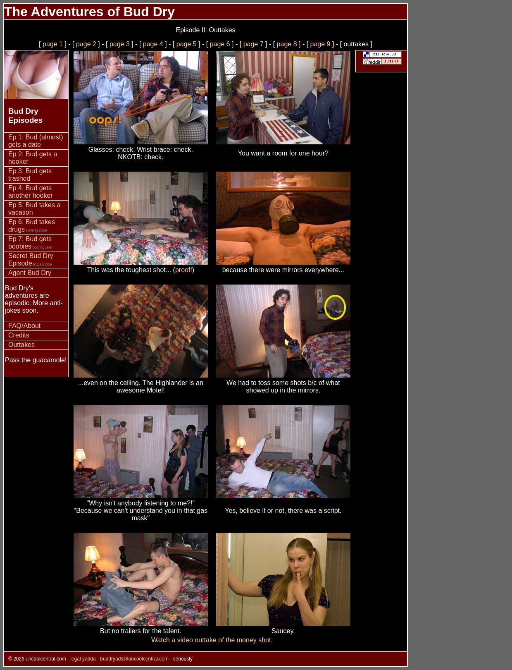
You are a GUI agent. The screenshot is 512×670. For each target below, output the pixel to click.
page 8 (288, 44)
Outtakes (21, 344)
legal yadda (82, 659)
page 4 (153, 44)
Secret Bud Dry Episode (30, 259)
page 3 (120, 44)
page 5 (186, 44)
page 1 (53, 44)
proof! (183, 269)
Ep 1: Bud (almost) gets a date (35, 141)
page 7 (254, 44)
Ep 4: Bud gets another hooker (30, 191)
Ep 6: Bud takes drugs (31, 225)
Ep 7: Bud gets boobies (30, 242)
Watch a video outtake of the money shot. (212, 640)
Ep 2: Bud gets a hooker (32, 158)
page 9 (321, 44)
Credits (18, 335)
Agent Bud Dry (29, 272)
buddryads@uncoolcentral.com (134, 659)
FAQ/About (24, 325)
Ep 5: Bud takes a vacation (34, 208)
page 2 (86, 44)
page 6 (221, 44)
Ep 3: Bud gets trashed (30, 175)
